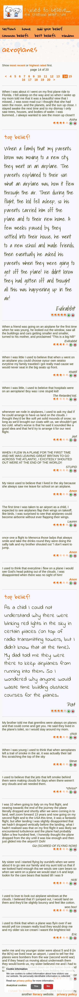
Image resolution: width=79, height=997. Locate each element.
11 (45, 76)
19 (42, 79)
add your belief (49, 29)
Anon (73, 491)
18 (36, 79)
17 (29, 79)
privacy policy (67, 994)
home (26, 29)
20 (48, 79)
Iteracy (37, 994)
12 (52, 76)
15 (70, 76)
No (48, 986)
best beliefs (45, 35)
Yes (36, 986)
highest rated (38, 65)
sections (9, 29)
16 (23, 79)
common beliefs (15, 35)
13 (58, 76)
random (68, 35)
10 (39, 76)
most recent (17, 65)
